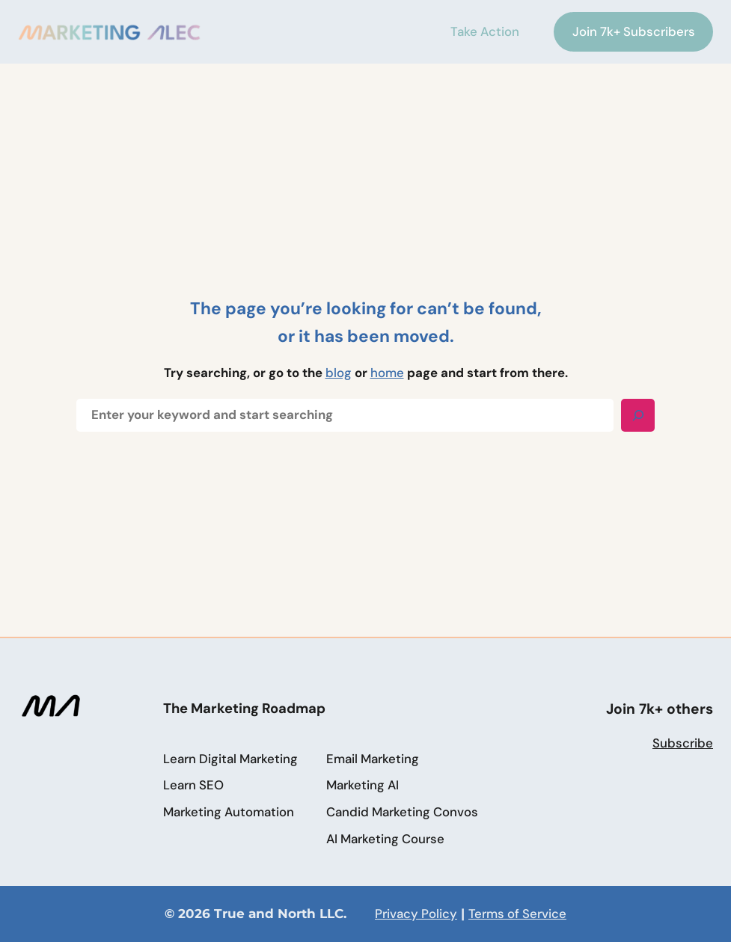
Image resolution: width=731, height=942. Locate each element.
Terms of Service (517, 913)
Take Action (479, 31)
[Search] (638, 415)
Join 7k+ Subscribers (633, 31)
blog (338, 372)
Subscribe (682, 743)
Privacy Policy (416, 913)
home (387, 372)
